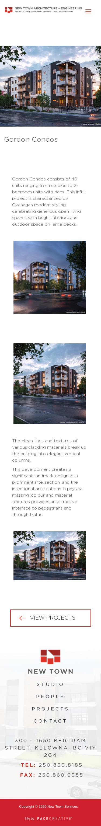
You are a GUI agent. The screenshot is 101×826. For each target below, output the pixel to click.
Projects (50, 709)
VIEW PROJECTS (52, 618)
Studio (51, 684)
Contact (51, 721)
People (50, 696)
